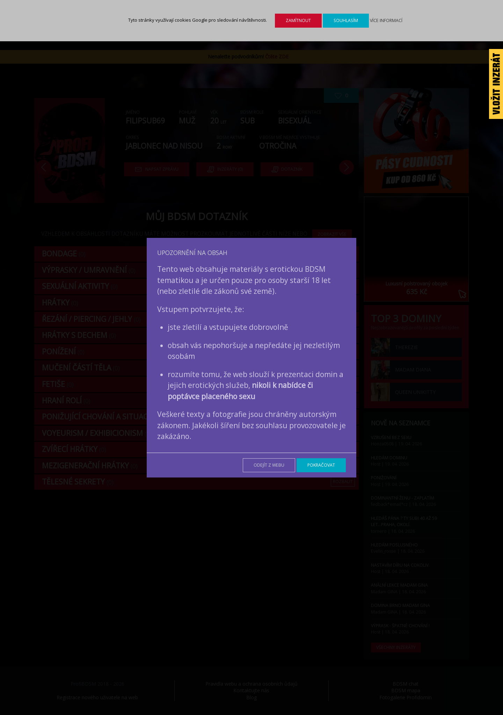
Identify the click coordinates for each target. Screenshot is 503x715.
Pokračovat (321, 465)
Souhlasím (346, 20)
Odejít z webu (269, 465)
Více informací (386, 20)
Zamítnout (298, 20)
